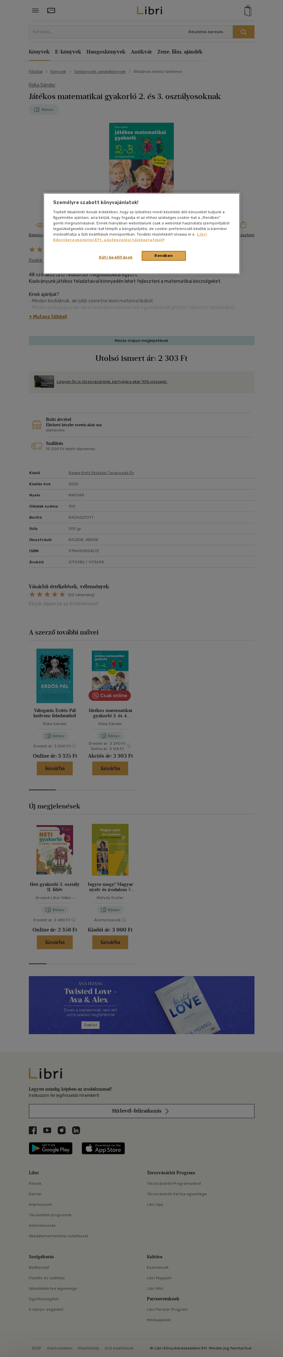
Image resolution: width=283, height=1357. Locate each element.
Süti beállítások (115, 257)
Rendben (163, 255)
